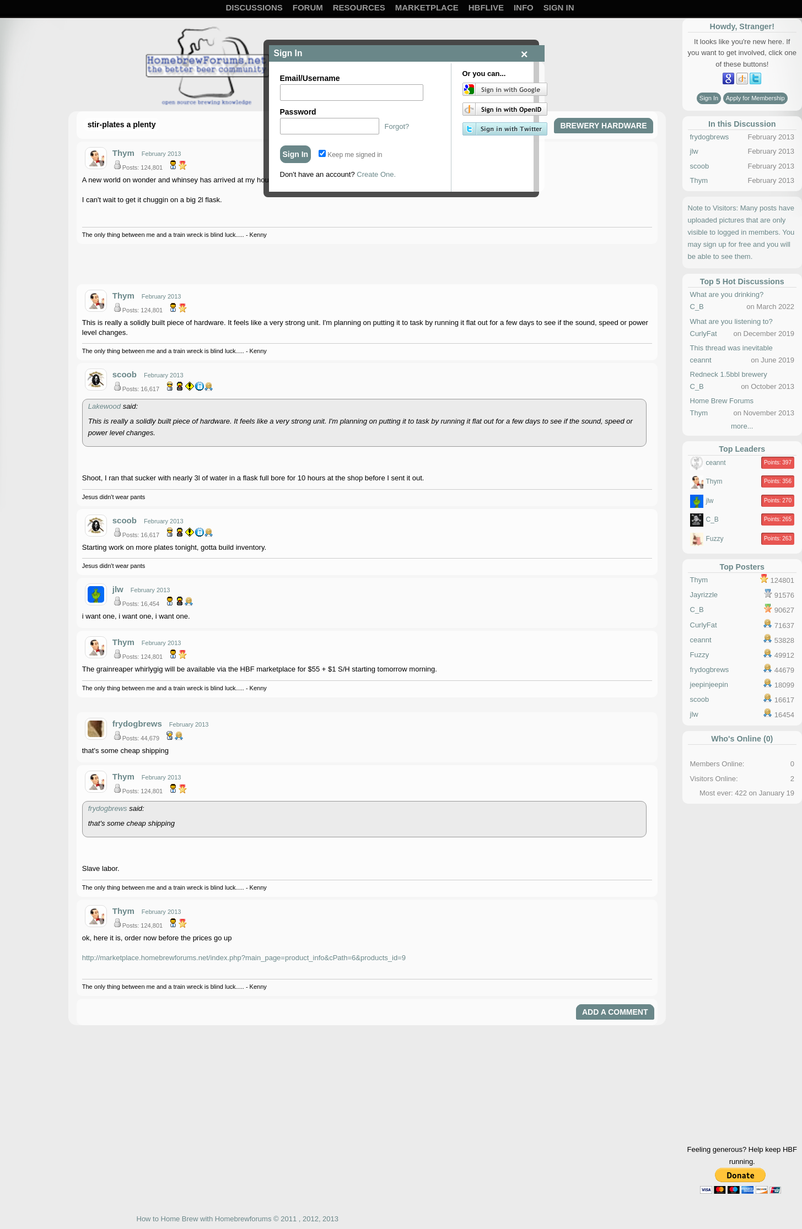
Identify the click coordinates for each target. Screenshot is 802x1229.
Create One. (376, 174)
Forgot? (397, 126)
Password (298, 111)
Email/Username (310, 78)
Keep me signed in (351, 155)
